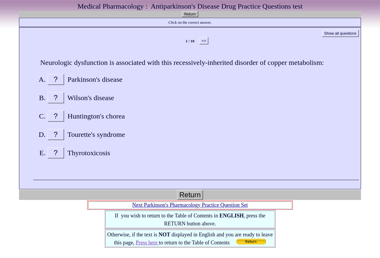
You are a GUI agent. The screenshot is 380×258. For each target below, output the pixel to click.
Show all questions (340, 33)
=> (204, 41)
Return (190, 14)
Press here (147, 243)
